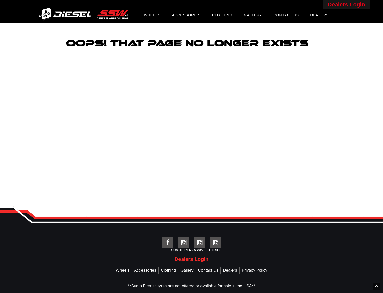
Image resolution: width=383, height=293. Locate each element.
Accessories (186, 15)
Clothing (222, 15)
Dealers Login (346, 4)
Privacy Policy (254, 270)
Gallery (253, 15)
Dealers (319, 15)
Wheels (152, 15)
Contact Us (286, 15)
